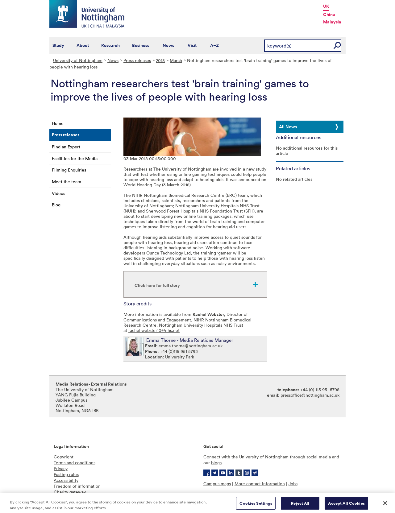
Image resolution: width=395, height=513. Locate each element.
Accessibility (66, 480)
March (176, 60)
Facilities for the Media (75, 158)
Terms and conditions (74, 462)
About (83, 45)
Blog (56, 205)
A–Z (214, 45)
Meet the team (66, 181)
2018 (160, 60)
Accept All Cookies (346, 505)
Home (58, 123)
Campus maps (217, 483)
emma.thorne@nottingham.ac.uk (190, 346)
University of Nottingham (77, 60)
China (329, 14)
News (168, 45)
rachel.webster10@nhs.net (154, 330)
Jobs (293, 483)
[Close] (385, 504)
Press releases (137, 60)
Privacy (61, 468)
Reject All (300, 505)
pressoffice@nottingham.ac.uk (310, 395)
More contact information (260, 483)
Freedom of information (77, 486)
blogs (216, 462)
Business (140, 45)
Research (110, 45)
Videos (58, 193)
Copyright (63, 457)
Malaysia (332, 22)
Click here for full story (157, 285)
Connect (211, 457)
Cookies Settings (255, 505)
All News (288, 127)
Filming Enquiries (69, 170)
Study (58, 45)
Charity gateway (70, 492)
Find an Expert (66, 147)
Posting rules (66, 474)
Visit (192, 45)
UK (326, 6)
